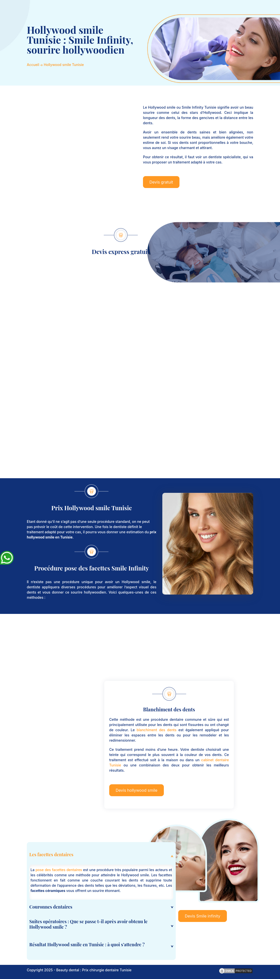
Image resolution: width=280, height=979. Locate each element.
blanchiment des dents (156, 730)
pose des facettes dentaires (58, 870)
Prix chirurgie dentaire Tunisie (107, 970)
